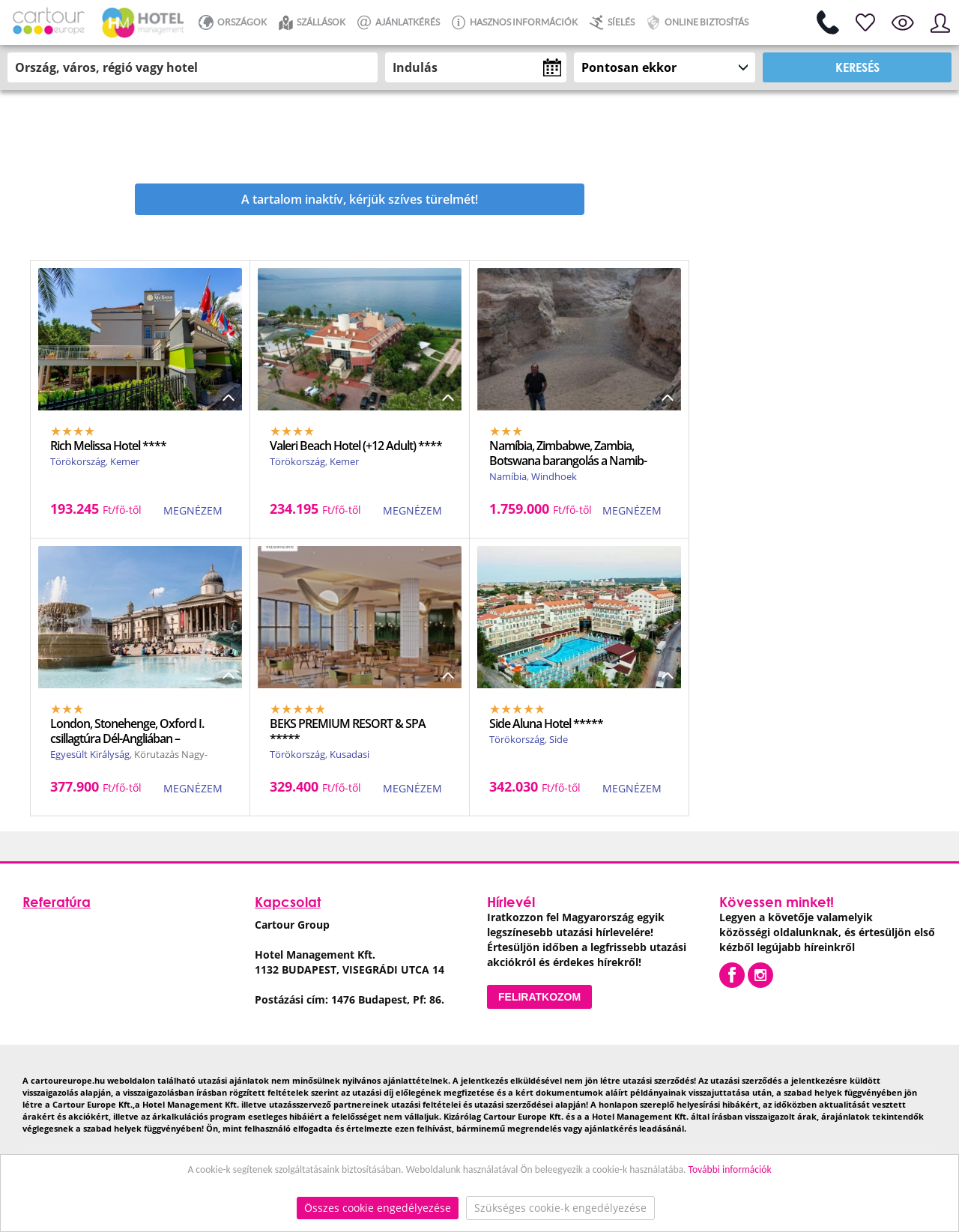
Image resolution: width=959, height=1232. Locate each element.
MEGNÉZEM (193, 510)
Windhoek (554, 476)
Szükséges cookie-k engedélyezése (560, 1208)
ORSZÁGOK (231, 22)
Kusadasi (349, 754)
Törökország (78, 461)
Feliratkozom (539, 997)
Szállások (309, 22)
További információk (730, 1169)
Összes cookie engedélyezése (377, 1208)
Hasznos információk (512, 22)
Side (558, 739)
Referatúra (56, 901)
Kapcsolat (288, 901)
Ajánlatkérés (396, 22)
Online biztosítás (695, 22)
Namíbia (508, 476)
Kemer (124, 461)
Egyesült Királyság (90, 754)
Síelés (610, 22)
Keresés (857, 67)
